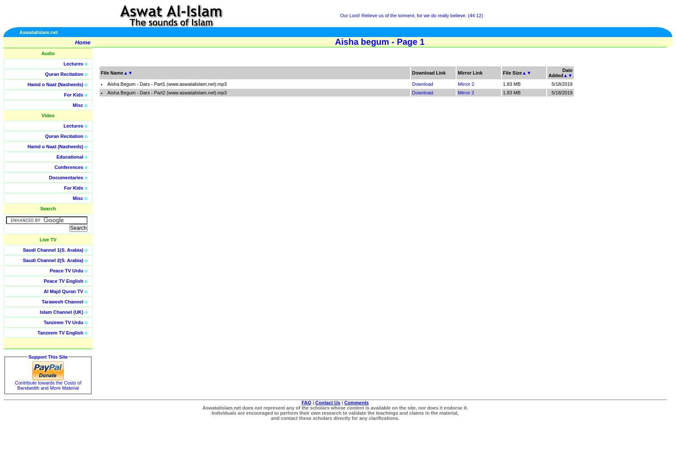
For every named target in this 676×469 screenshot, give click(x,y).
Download (422, 84)
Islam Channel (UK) (61, 312)
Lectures (73, 63)
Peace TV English (64, 281)
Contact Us (327, 402)
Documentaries (66, 177)
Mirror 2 (466, 84)
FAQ (307, 402)
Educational (69, 156)
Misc (78, 105)
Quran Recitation (64, 74)
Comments (356, 402)
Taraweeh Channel (62, 301)
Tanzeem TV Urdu (63, 322)
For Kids (74, 94)
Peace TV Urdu (67, 270)
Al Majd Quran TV (64, 291)
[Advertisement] (635, 194)
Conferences (69, 167)
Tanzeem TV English (60, 332)
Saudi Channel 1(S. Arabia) (53, 250)
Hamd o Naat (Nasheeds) (56, 84)
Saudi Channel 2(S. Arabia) (53, 260)
